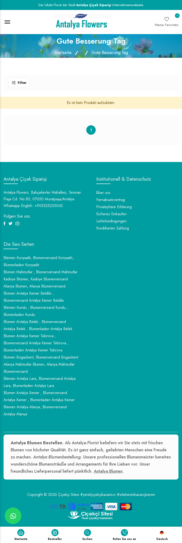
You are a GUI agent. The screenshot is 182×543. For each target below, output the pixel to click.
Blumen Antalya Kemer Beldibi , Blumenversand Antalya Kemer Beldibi (34, 297)
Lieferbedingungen (111, 221)
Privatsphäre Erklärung (114, 207)
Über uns (103, 192)
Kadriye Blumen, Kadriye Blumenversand (36, 279)
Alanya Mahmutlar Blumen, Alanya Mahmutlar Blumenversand (39, 368)
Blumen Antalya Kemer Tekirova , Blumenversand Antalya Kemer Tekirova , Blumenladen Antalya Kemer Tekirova (36, 343)
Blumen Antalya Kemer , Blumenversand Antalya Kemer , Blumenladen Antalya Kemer (39, 396)
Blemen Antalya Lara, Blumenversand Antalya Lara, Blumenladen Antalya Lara (40, 382)
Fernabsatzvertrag (110, 199)
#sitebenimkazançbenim (136, 494)
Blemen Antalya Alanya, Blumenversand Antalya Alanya (35, 410)
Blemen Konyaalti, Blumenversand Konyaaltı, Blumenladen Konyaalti (39, 261)
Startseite (63, 52)
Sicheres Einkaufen (111, 214)
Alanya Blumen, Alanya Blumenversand (34, 286)
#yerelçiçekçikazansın (98, 494)
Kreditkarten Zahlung (112, 228)
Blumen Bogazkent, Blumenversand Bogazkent (41, 357)
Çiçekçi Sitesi (68, 494)
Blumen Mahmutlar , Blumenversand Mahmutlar (40, 272)
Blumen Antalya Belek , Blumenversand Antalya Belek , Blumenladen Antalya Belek (38, 325)
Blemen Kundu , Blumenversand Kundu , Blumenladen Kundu (36, 311)
